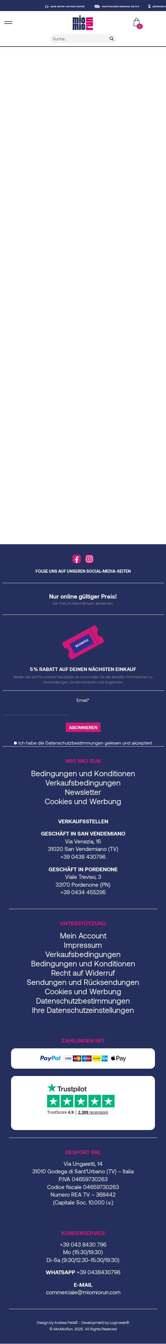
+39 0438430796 (98, 1272)
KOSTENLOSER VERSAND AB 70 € (123, 6)
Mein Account (83, 935)
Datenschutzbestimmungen (74, 742)
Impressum (83, 944)
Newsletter (83, 791)
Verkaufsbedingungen (83, 782)
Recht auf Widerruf (83, 972)
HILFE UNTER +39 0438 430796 (70, 6)
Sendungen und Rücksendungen (83, 981)
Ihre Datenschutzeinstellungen (83, 1009)
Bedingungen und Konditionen (83, 773)
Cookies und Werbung (83, 801)
